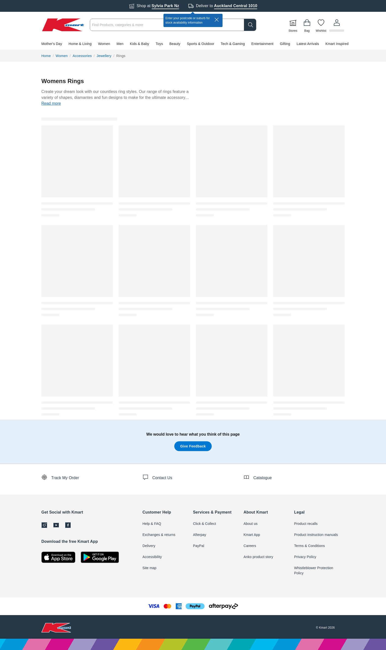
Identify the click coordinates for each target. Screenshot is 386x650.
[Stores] (293, 24)
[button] (193, 44)
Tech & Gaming (233, 44)
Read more (51, 103)
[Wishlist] (321, 24)
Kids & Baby (139, 44)
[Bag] (307, 24)
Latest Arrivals (308, 44)
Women (104, 44)
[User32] (337, 24)
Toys (159, 44)
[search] (251, 25)
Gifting (285, 44)
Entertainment (262, 44)
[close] (217, 20)
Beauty (174, 44)
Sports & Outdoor (200, 44)
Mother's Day (51, 44)
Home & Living (80, 44)
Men (120, 44)
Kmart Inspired (337, 44)
